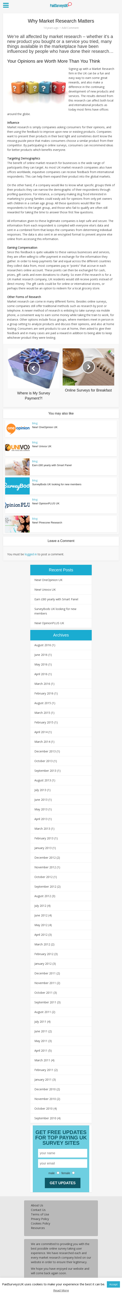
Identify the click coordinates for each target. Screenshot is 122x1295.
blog (34, 423)
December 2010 (45, 1089)
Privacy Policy (40, 1219)
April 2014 (40, 732)
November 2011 (45, 983)
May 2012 (40, 925)
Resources (38, 1228)
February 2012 (43, 954)
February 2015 (43, 722)
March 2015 (42, 713)
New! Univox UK (42, 446)
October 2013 (43, 761)
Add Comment (70, 27)
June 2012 (40, 915)
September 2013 (45, 771)
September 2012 (45, 886)
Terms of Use (40, 1214)
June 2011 (40, 1031)
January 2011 (43, 1079)
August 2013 (42, 780)
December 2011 (45, 973)
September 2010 (45, 1118)
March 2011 (42, 1060)
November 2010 (45, 1099)
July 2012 (40, 906)
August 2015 (42, 703)
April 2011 (40, 1050)
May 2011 (40, 1041)
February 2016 (43, 693)
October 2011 (43, 993)
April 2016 (40, 674)
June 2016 (40, 655)
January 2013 (43, 848)
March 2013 (42, 829)
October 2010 (43, 1108)
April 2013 (40, 819)
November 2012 (45, 867)
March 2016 (42, 684)
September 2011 (45, 1002)
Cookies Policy (40, 1223)
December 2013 (45, 751)
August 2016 (42, 645)
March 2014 (42, 742)
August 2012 (42, 896)
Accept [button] (113, 1284)
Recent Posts (61, 570)
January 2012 (43, 964)
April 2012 (40, 935)
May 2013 (40, 809)
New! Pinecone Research (47, 522)
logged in (31, 554)
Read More (61, 1290)
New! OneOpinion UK (45, 427)
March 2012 (42, 944)
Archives (61, 635)
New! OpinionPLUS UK (46, 503)
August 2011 (42, 1012)
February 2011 (43, 1070)
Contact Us (38, 1210)
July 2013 (40, 790)
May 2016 (40, 664)
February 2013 (43, 838)
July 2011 (40, 1022)
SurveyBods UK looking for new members (56, 484)
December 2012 (45, 857)
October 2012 (43, 877)
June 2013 (40, 800)
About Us (37, 1205)
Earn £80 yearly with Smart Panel (52, 465)
